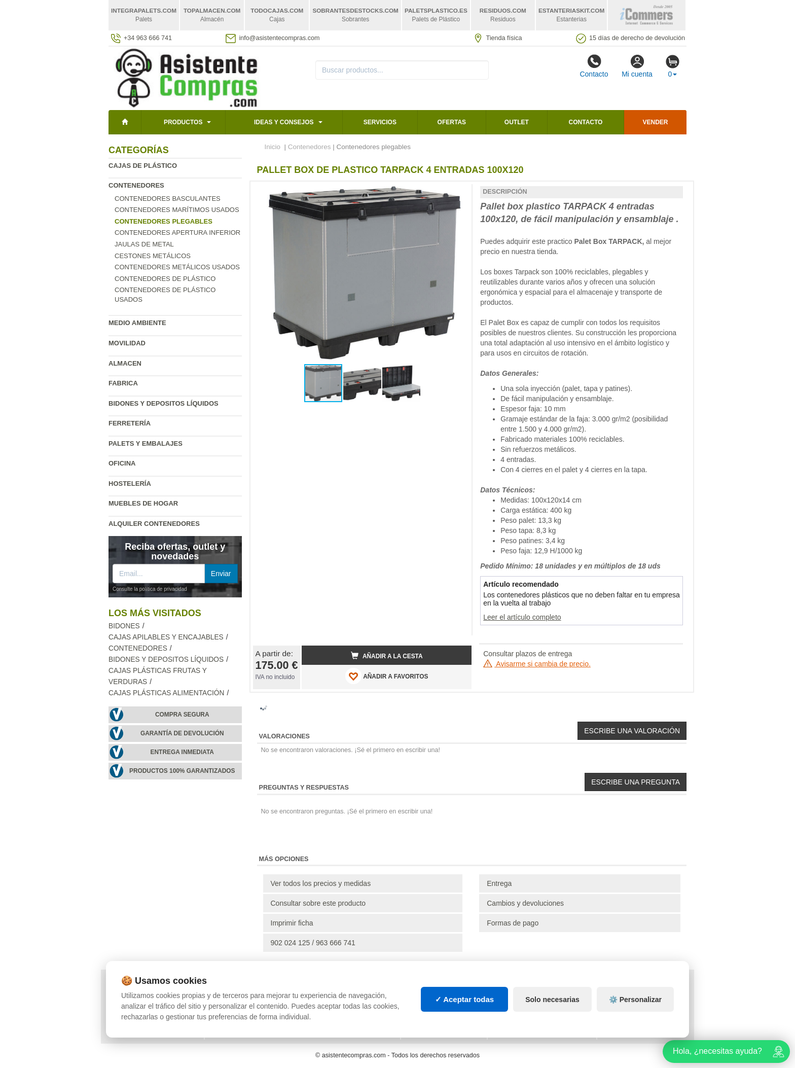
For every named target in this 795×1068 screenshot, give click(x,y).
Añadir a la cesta (387, 656)
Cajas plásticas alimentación (166, 693)
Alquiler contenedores (154, 523)
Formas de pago (512, 923)
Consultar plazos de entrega (527, 654)
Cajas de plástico (143, 165)
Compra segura (182, 714)
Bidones (124, 626)
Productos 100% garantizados (182, 770)
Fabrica (123, 383)
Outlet (516, 122)
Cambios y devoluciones (525, 903)
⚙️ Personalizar (635, 999)
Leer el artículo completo (522, 617)
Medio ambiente (137, 323)
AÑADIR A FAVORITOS (386, 676)
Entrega (499, 883)
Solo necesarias (552, 999)
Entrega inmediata (182, 752)
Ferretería (130, 423)
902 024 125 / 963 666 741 (313, 943)
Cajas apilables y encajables (166, 637)
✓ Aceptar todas (464, 999)
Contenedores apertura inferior (177, 232)
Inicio (273, 147)
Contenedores (136, 185)
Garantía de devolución (182, 733)
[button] (455, 193)
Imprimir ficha (292, 923)
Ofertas (452, 122)
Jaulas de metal (144, 244)
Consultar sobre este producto (318, 903)
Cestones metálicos (153, 256)
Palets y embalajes (146, 443)
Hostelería (130, 483)
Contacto (594, 66)
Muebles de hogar (143, 503)
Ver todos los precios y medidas (321, 883)
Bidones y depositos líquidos (164, 403)
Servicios (380, 122)
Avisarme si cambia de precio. (537, 664)
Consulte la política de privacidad (150, 589)
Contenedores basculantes (168, 198)
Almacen (125, 363)
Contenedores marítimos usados (177, 209)
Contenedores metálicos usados (177, 267)
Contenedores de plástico (165, 278)
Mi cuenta (637, 66)
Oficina (122, 463)
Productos (183, 122)
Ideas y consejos (284, 122)
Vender (655, 122)
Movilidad (127, 343)
